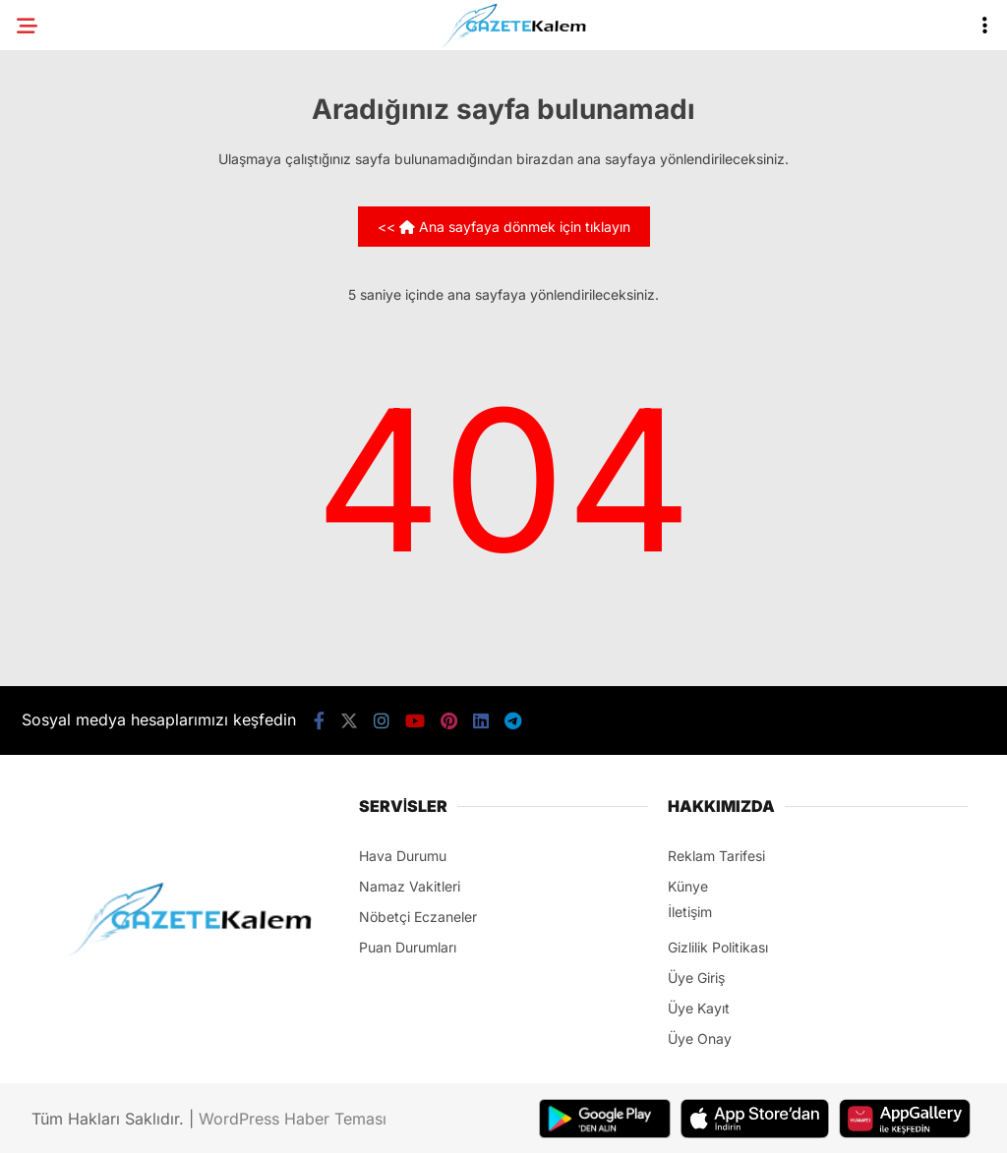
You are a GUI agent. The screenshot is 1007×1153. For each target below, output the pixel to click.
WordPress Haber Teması (292, 1118)
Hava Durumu (402, 855)
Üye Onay (700, 1038)
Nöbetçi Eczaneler (418, 916)
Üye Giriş (696, 977)
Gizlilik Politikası (718, 947)
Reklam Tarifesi (716, 855)
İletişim (690, 911)
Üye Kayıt (699, 1008)
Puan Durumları (407, 947)
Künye (688, 886)
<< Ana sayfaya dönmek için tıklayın (504, 226)
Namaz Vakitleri (409, 886)
